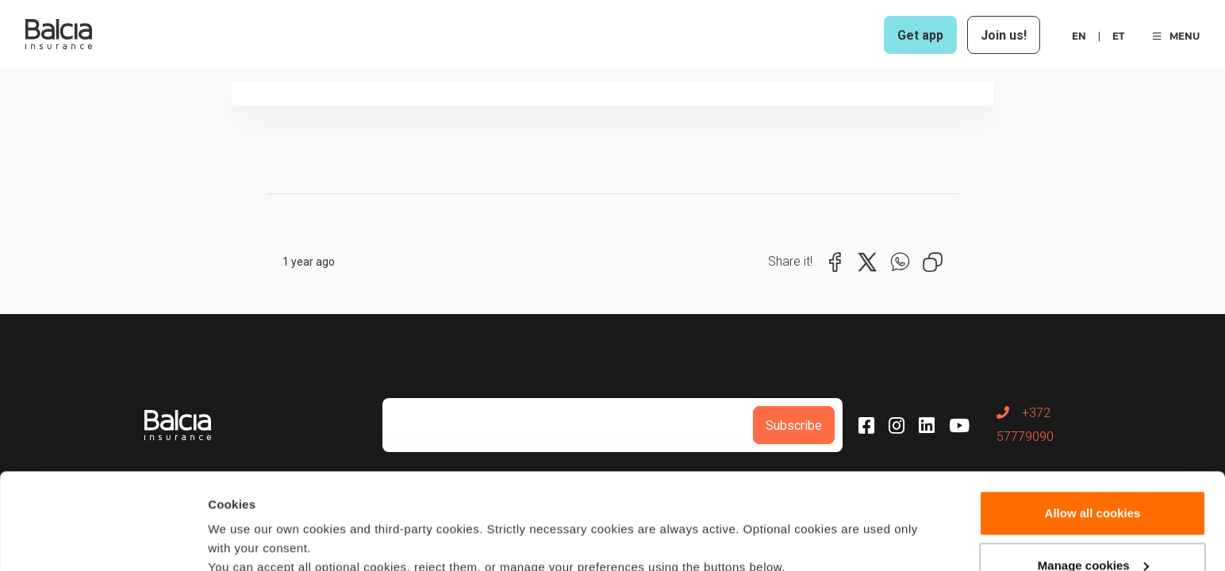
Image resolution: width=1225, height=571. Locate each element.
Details (228, 539)
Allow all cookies (1093, 423)
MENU (1176, 36)
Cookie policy (753, 496)
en (1079, 36)
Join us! (1004, 35)
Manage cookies (1093, 474)
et (1118, 36)
